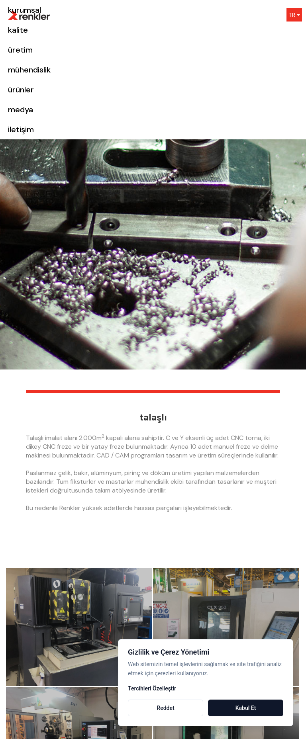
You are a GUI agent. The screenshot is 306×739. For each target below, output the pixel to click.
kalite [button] (18, 30)
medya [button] (20, 109)
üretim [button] (20, 50)
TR (294, 14)
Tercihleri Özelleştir (152, 689)
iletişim (21, 129)
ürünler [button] (21, 89)
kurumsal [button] (24, 10)
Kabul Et (245, 708)
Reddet (165, 708)
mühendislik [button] (29, 70)
